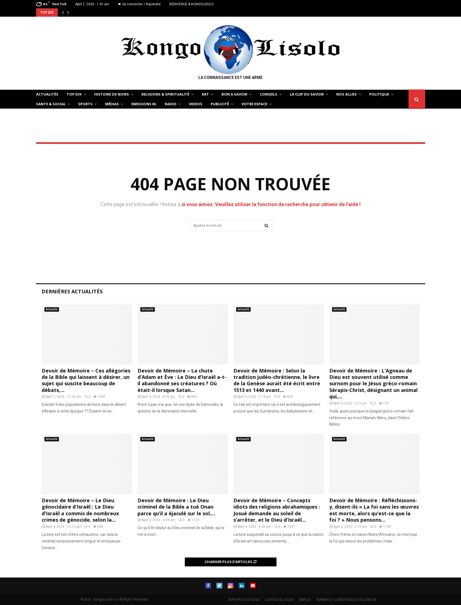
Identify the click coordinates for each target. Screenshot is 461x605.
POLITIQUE (379, 94)
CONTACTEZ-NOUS (279, 600)
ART (205, 94)
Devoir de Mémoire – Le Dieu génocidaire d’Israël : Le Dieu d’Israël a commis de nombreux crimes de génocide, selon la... (80, 510)
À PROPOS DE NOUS (243, 600)
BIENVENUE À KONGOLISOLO (192, 4)
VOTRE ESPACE (254, 103)
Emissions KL (143, 103)
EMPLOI (305, 600)
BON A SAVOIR (234, 94)
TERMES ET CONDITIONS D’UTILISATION (346, 600)
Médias (112, 103)
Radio (170, 103)
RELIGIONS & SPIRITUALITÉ (165, 94)
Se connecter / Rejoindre (139, 4)
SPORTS (85, 103)
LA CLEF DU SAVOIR (307, 94)
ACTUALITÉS (47, 94)
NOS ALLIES (346, 94)
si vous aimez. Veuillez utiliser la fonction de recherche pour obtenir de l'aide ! (271, 204)
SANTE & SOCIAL (51, 103)
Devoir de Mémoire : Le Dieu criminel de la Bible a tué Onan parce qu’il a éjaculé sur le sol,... (176, 507)
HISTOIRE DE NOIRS (111, 94)
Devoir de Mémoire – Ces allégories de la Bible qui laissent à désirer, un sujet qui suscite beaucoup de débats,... (86, 380)
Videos (195, 103)
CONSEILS (268, 94)
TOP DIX (74, 94)
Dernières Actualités (72, 291)
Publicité (220, 103)
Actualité (52, 309)
